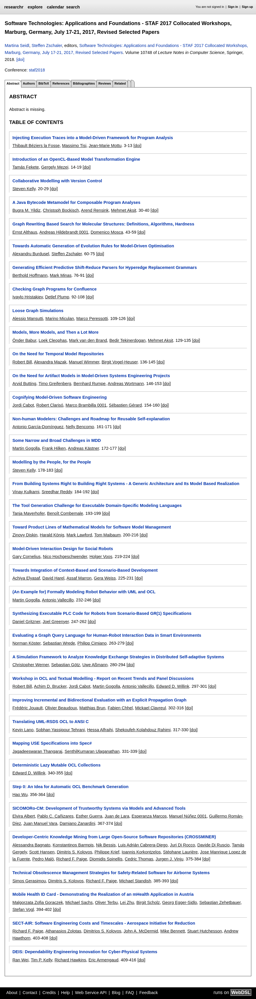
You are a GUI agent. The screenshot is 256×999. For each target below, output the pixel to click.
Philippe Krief (107, 852)
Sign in (233, 6)
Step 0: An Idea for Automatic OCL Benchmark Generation (70, 786)
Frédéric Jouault (27, 708)
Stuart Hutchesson (204, 931)
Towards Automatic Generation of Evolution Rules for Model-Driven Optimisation (93, 246)
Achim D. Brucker (50, 686)
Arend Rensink (95, 210)
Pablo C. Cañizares (55, 816)
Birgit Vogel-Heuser (120, 362)
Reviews (104, 83)
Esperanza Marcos (149, 816)
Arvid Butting (24, 383)
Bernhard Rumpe (89, 383)
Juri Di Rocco (182, 845)
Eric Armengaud (103, 960)
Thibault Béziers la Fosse (36, 145)
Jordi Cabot (23, 405)
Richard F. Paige (71, 859)
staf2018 (37, 70)
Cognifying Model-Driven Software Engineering (59, 397)
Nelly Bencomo (80, 426)
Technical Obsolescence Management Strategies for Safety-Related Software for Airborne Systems (110, 872)
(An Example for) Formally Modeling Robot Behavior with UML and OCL (83, 591)
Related (120, 83)
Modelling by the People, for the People (51, 462)
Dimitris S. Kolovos (74, 852)
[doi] (20, 59)
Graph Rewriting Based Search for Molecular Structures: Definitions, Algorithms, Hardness (103, 224)
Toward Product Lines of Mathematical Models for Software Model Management (91, 527)
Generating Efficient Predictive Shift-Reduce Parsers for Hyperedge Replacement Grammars (104, 267)
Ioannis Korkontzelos (141, 852)
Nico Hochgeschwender (65, 556)
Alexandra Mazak (50, 362)
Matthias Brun (92, 708)
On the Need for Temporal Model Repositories (58, 353)
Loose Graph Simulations (37, 310)
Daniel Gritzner (26, 621)
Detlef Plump (57, 297)
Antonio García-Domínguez (37, 426)
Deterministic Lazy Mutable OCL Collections (56, 765)
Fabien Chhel (120, 708)
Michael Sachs (79, 902)
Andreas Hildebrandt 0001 (63, 232)
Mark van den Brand (88, 340)
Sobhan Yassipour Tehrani (60, 729)
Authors (29, 83)
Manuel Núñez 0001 (188, 816)
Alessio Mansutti (27, 318)
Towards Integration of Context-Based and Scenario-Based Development (84, 570)
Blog (116, 992)
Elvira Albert (23, 816)
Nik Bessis (106, 845)
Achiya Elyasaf (26, 578)
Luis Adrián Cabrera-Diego (143, 845)
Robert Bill (22, 362)
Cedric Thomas (139, 859)
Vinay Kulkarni (25, 491)
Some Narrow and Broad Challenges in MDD (56, 440)
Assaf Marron (79, 578)
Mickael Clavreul (150, 708)
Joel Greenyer (56, 621)
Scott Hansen (41, 852)
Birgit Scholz (148, 902)
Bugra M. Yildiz (26, 210)
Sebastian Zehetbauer (219, 902)
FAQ (130, 992)
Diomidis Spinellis (106, 859)
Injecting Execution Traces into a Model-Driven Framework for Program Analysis (92, 137)
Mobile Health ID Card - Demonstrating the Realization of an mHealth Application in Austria (102, 894)
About (12, 992)
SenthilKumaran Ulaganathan (92, 751)
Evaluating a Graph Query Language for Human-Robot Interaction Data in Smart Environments (106, 635)
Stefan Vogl (23, 909)
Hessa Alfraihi (100, 729)
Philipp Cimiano (92, 643)
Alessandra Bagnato (31, 845)
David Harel (53, 578)
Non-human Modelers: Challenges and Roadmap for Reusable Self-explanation (91, 419)
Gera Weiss (105, 578)
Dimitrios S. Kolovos (102, 931)
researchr (13, 7)
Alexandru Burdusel (30, 253)
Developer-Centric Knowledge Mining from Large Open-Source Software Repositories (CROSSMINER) (114, 836)
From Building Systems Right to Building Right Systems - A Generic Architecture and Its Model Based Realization (125, 483)
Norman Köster (26, 643)
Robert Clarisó (49, 405)
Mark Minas (60, 275)
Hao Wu (20, 794)
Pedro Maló (43, 859)
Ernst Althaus (24, 232)
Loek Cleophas (53, 340)
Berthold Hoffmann (29, 275)
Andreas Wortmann (126, 383)
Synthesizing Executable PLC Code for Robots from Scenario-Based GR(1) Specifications (101, 613)
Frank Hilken (54, 448)
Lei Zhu (127, 902)
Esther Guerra (89, 816)
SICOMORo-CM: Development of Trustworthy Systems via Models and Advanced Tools (98, 808)
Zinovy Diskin (24, 535)
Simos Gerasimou (29, 881)
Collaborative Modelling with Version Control (57, 181)
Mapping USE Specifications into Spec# (52, 743)
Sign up (247, 6)
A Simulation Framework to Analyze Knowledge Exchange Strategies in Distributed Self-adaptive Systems (118, 657)
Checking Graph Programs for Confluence (54, 289)
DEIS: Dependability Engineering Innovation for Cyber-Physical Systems (84, 951)
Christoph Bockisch (61, 210)
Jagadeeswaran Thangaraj (37, 751)
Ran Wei (20, 960)
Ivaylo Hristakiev (27, 297)
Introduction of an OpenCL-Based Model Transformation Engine (76, 159)
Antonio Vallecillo (58, 600)
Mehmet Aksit (123, 210)
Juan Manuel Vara (40, 823)
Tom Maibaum (107, 535)
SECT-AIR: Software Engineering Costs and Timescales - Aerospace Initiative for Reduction (103, 923)
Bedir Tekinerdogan (127, 340)
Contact (30, 992)
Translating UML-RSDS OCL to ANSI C (50, 721)
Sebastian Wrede (59, 643)
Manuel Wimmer (84, 362)
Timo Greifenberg (55, 383)
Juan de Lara (117, 816)
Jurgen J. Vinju (169, 859)
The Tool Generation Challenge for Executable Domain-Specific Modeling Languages (97, 505)
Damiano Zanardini (77, 823)
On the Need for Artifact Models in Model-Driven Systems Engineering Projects (91, 375)
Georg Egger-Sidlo (179, 902)
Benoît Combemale (65, 513)
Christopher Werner (30, 664)
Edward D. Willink (172, 686)
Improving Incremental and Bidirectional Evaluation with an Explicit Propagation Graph (99, 700)
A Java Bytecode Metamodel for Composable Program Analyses (76, 202)
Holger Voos (101, 556)
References (60, 83)
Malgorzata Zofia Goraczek (37, 902)
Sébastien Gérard (125, 405)
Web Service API (90, 992)
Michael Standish (135, 881)
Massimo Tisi (74, 145)
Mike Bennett (172, 931)
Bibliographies (84, 83)
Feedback (148, 992)
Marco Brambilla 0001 (86, 405)
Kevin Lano (22, 729)
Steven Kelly (23, 188)
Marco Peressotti (92, 318)
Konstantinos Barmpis (73, 845)
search (73, 7)
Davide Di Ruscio (213, 845)
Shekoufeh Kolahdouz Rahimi (143, 729)
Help (65, 992)
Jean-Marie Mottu (105, 145)
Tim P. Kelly (41, 960)
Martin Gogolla (26, 448)
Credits (49, 992)
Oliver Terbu (106, 902)
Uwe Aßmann (94, 664)
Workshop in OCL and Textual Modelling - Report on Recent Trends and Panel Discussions (103, 678)
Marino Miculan (59, 318)
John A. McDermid (140, 931)
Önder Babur (24, 340)
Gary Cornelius (26, 556)
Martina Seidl (17, 45)
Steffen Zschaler (47, 45)
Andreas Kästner (83, 448)
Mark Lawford (79, 535)
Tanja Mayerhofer (28, 513)
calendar (55, 7)
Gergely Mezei (54, 167)
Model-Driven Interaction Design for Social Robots (62, 548)
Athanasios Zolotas (63, 931)
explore (35, 7)
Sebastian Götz (65, 664)
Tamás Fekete (25, 167)
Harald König (52, 535)
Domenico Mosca (107, 232)
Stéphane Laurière (180, 852)
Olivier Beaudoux (61, 708)
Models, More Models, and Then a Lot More (55, 332)
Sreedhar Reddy (57, 491)
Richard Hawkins (70, 960)
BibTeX (43, 83)
